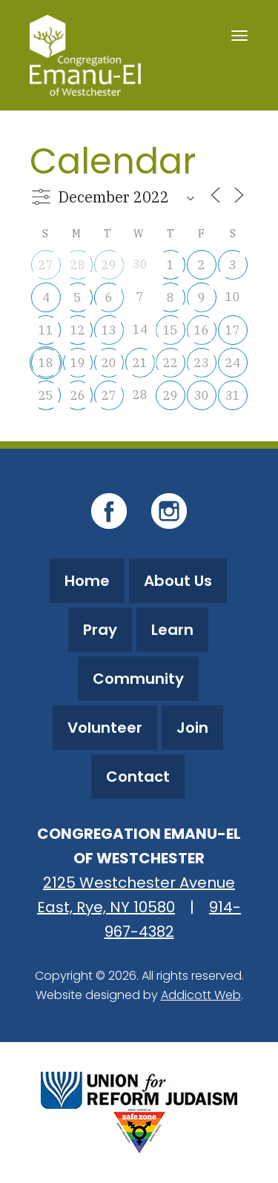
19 (77, 362)
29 (109, 264)
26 (77, 395)
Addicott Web (201, 995)
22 (170, 362)
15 (170, 330)
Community (138, 678)
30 (201, 395)
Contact (138, 776)
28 (77, 264)
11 (46, 330)
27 (46, 264)
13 (109, 330)
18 (46, 362)
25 (46, 395)
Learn (172, 629)
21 (140, 362)
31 (232, 395)
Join (192, 727)
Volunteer (104, 727)
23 (201, 362)
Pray (100, 629)
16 (201, 330)
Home (87, 580)
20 (109, 362)
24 (232, 362)
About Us (178, 580)
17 (232, 330)
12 (77, 330)
